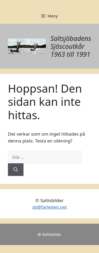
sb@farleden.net (49, 207)
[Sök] (15, 169)
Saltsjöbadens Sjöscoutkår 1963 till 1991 (70, 46)
